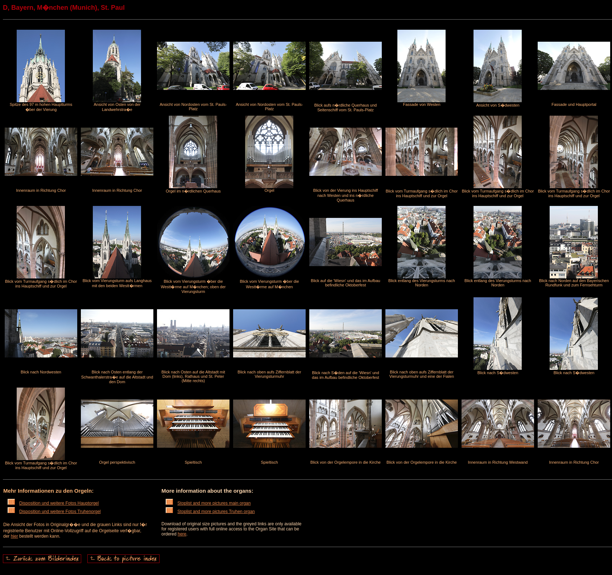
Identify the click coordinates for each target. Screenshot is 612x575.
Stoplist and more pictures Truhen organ (210, 511)
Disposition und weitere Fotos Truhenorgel (54, 511)
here (182, 534)
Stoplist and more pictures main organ (208, 503)
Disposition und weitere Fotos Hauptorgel (53, 503)
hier (14, 536)
